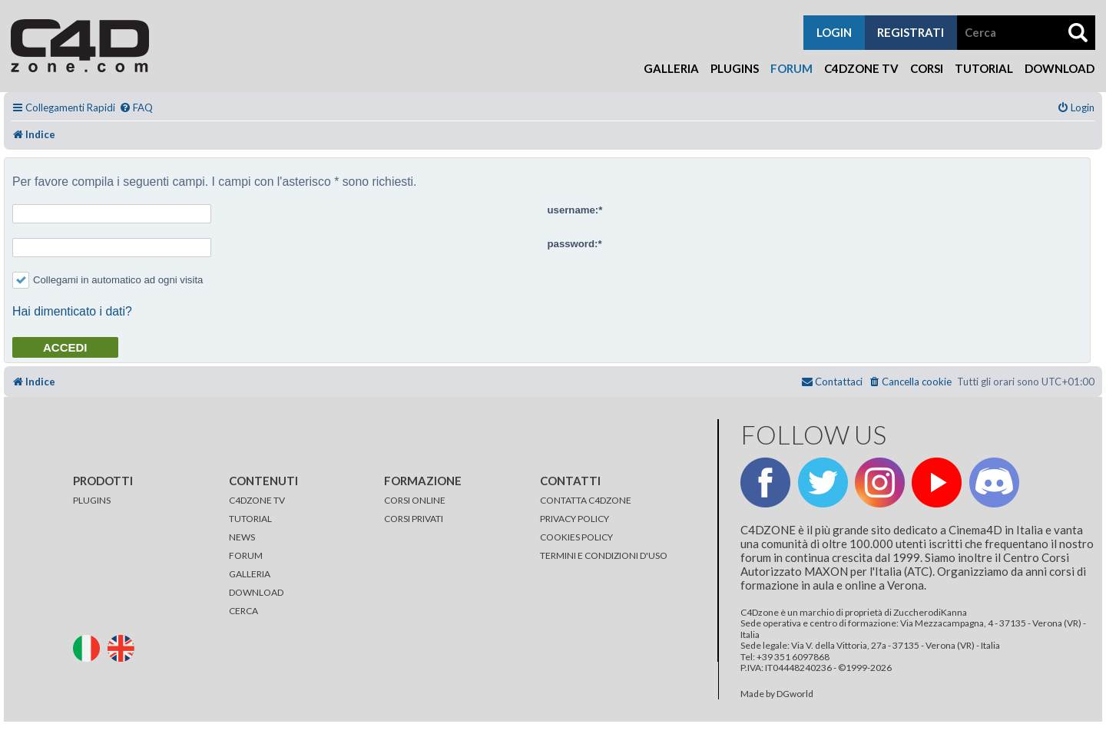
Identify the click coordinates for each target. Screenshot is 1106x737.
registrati (910, 32)
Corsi (926, 68)
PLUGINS (92, 500)
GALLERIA (249, 574)
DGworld (795, 694)
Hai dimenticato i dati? (72, 311)
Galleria (671, 68)
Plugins (734, 68)
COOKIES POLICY (576, 537)
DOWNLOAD (256, 592)
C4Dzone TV (861, 68)
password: (573, 244)
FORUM (246, 555)
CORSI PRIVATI (413, 518)
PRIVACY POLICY (574, 518)
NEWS (242, 537)
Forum (791, 68)
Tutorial (984, 68)
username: (573, 210)
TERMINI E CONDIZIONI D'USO (603, 555)
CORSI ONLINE (414, 500)
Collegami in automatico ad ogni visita (107, 280)
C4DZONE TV (257, 500)
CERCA (243, 610)
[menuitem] (136, 108)
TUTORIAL (250, 518)
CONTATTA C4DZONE (585, 500)
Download (1059, 68)
